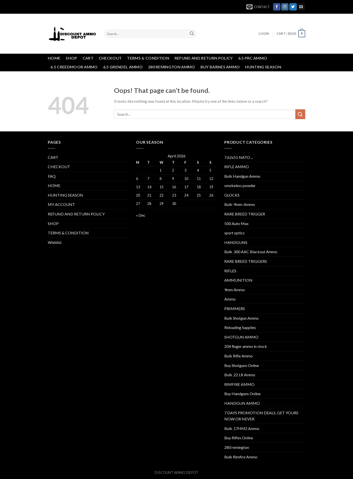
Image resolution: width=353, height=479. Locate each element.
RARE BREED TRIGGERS (245, 261)
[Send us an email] (301, 7)
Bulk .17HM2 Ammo (241, 428)
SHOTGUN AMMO (241, 337)
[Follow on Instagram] (285, 7)
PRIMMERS (234, 308)
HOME (54, 58)
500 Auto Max (236, 223)
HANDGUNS (235, 242)
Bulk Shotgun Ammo (241, 318)
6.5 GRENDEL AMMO (123, 66)
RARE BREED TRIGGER (244, 214)
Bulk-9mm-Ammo (239, 204)
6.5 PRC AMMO (252, 58)
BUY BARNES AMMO (220, 66)
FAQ (52, 176)
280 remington (236, 447)
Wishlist (55, 242)
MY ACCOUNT (61, 204)
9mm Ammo (234, 289)
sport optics (234, 232)
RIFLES (230, 270)
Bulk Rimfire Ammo (240, 456)
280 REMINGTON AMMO (171, 66)
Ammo (230, 299)
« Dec (140, 215)
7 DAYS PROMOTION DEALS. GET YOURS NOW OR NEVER (261, 415)
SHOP (71, 58)
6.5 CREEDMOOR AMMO (74, 66)
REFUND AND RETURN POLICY (204, 58)
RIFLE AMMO (236, 166)
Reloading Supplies (240, 327)
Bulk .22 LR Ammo (239, 374)
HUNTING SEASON (263, 66)
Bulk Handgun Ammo (242, 176)
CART (88, 58)
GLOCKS (232, 195)
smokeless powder (240, 185)
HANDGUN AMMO (242, 403)
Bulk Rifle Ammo (238, 355)
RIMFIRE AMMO (239, 384)
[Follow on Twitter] (293, 7)
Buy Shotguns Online (241, 365)
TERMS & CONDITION (148, 58)
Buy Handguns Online (242, 393)
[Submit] (192, 34)
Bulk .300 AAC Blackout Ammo (250, 251)
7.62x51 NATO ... (238, 157)
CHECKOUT (110, 58)
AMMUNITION (238, 280)
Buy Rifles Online (238, 437)
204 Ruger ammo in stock (245, 346)
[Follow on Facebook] (276, 7)
